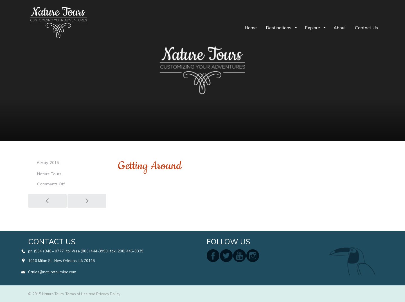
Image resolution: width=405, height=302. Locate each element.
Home (251, 27)
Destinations (279, 27)
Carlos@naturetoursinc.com (52, 272)
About (340, 27)
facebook (213, 255)
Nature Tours (49, 173)
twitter (226, 255)
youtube (239, 255)
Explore (313, 27)
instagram (252, 255)
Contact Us (366, 27)
